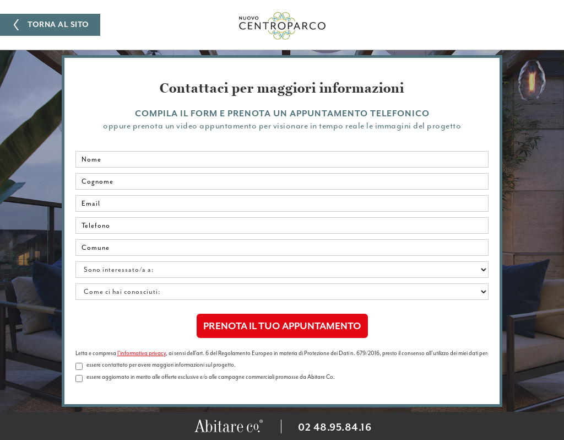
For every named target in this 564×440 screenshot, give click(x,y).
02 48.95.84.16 (334, 427)
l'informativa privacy (141, 353)
